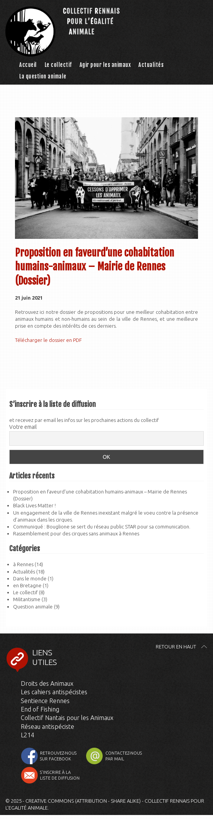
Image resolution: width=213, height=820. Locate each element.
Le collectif (58, 65)
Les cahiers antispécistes (54, 691)
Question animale (33, 606)
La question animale (43, 76)
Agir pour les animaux (105, 65)
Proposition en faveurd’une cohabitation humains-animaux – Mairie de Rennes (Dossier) (94, 267)
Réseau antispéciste (47, 726)
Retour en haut (176, 646)
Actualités (150, 65)
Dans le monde (30, 578)
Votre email (23, 427)
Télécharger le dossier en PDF (48, 340)
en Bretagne (27, 585)
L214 (27, 735)
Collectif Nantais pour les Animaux (67, 717)
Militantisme (26, 599)
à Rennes (23, 564)
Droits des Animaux (47, 683)
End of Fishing (40, 709)
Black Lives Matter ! (34, 505)
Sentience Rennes (45, 700)
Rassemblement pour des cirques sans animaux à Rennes (76, 533)
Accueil (28, 65)
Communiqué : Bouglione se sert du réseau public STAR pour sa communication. (101, 526)
